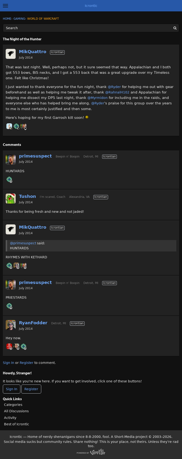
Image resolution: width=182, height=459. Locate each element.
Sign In (8, 363)
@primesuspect (23, 243)
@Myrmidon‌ (97, 98)
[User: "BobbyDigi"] (9, 126)
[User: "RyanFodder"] (16, 265)
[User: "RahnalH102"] (16, 126)
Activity (10, 418)
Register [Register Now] (31, 389)
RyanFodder (33, 322)
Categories (13, 405)
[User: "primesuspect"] (23, 126)
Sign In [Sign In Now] (11, 389)
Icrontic (91, 6)
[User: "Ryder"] (16, 346)
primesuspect (35, 155)
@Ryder (97, 103)
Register (26, 363)
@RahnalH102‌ (117, 92)
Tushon (27, 196)
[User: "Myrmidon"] (9, 346)
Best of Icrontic (16, 424)
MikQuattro (32, 51)
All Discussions (16, 411)
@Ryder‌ (114, 87)
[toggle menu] (5, 5)
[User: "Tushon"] (11, 199)
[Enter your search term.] (91, 28)
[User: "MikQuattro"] (11, 54)
